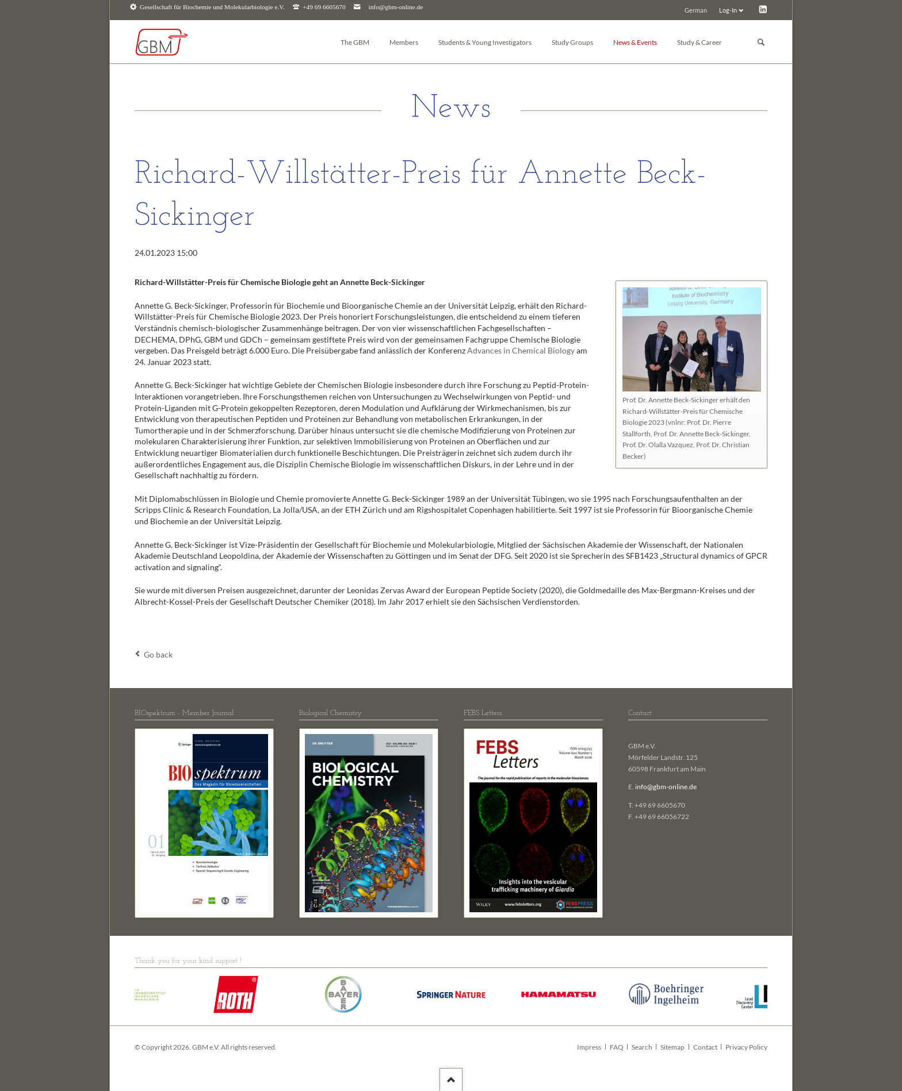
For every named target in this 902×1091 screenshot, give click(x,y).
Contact (705, 1047)
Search (642, 1047)
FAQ (617, 1047)
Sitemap (672, 1047)
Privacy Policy (746, 1047)
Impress (589, 1047)
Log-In (728, 10)
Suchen (761, 42)
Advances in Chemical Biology (521, 350)
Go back (158, 654)
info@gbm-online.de (396, 7)
